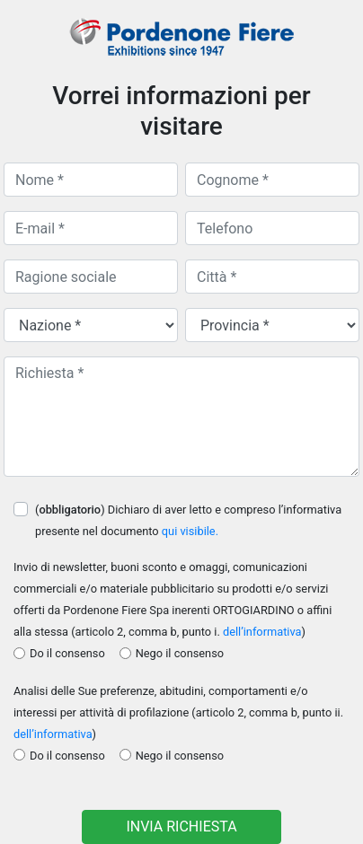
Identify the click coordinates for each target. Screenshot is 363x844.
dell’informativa (262, 631)
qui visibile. (190, 531)
